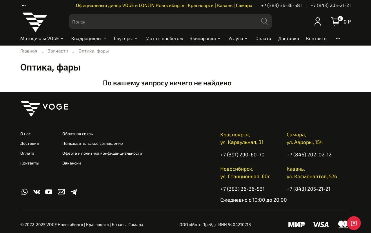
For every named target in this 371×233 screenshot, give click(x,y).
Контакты (317, 38)
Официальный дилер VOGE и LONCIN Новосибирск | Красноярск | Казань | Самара (164, 5)
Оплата (263, 38)
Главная (28, 50)
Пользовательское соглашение (92, 143)
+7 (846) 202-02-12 (309, 154)
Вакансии (71, 162)
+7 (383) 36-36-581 (281, 5)
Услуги (238, 38)
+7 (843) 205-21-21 (331, 5)
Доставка (288, 38)
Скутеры (126, 38)
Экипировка (205, 38)
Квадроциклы (89, 38)
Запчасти (58, 50)
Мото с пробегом (164, 38)
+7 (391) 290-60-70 (242, 154)
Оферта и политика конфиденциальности (102, 153)
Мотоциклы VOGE (42, 38)
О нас (25, 133)
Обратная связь (77, 133)
